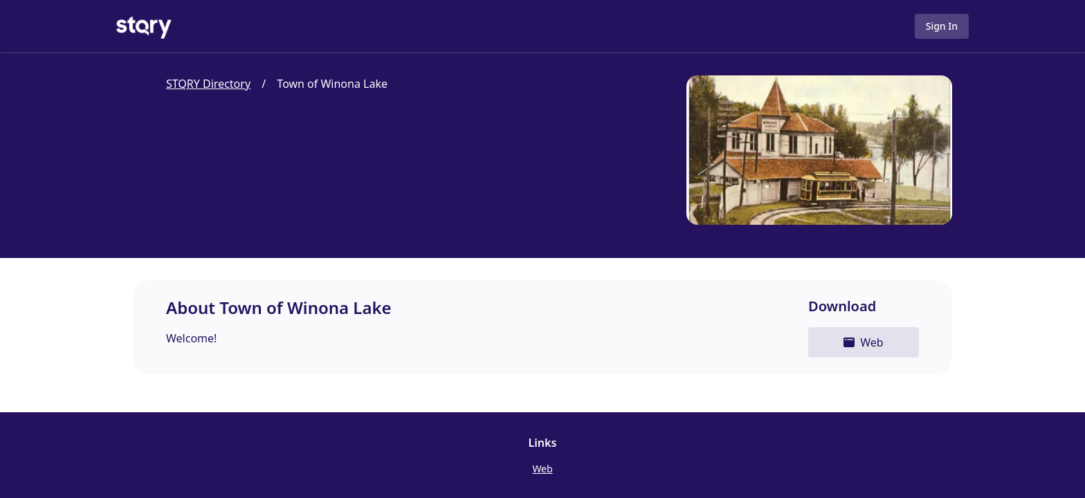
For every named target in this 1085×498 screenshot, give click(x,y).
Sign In (942, 26)
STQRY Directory (208, 83)
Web (542, 468)
